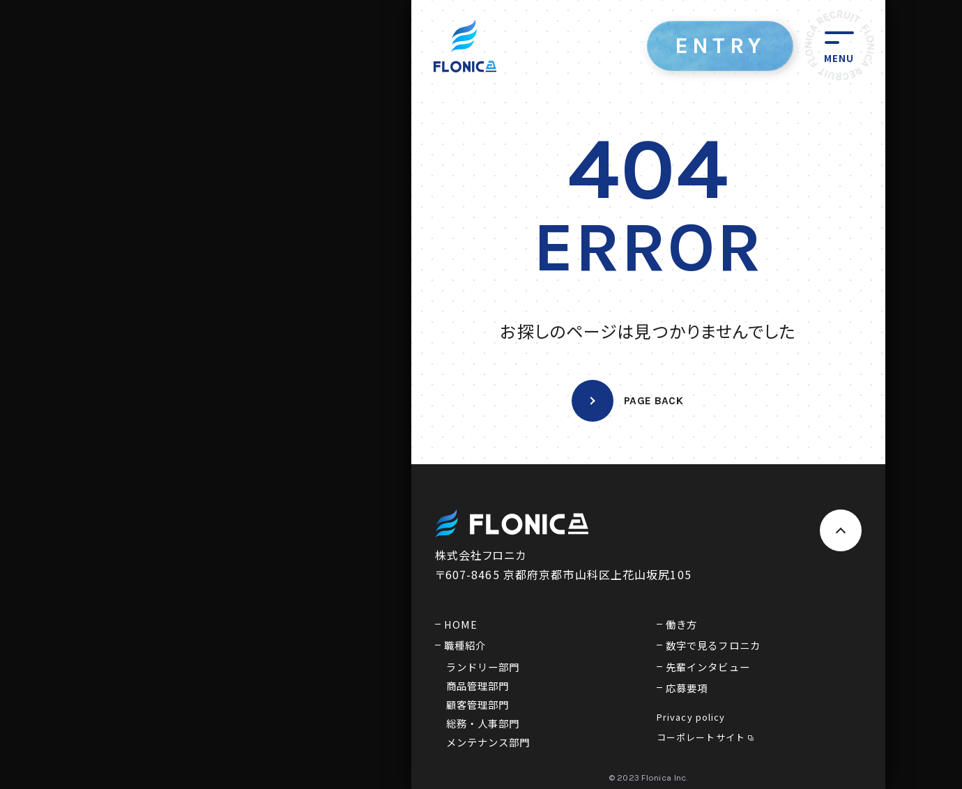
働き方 (681, 624)
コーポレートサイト (705, 737)
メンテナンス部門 (488, 742)
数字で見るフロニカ (713, 645)
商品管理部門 (478, 685)
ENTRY (720, 46)
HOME (461, 624)
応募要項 (687, 687)
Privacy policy (691, 716)
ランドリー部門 (483, 666)
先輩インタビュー (708, 666)
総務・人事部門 (483, 723)
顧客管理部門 (478, 704)
